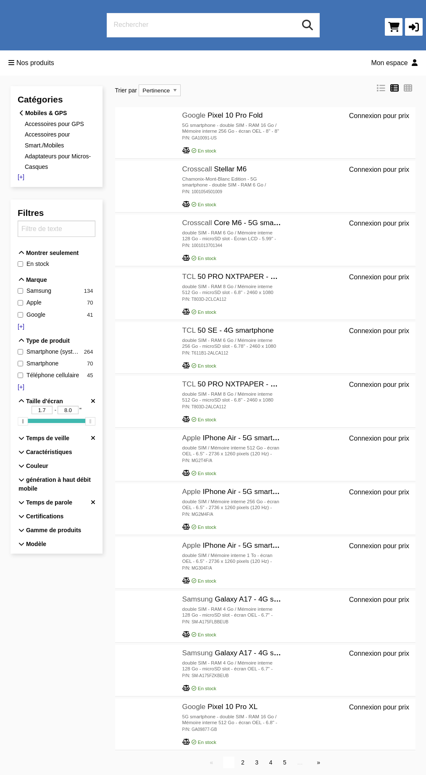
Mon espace (394, 62)
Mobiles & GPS (43, 113)
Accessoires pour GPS (54, 123)
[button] (414, 27)
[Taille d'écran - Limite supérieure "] (68, 410)
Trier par (126, 90)
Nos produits (31, 62)
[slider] (23, 422)
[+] (21, 177)
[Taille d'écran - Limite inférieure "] (42, 410)
